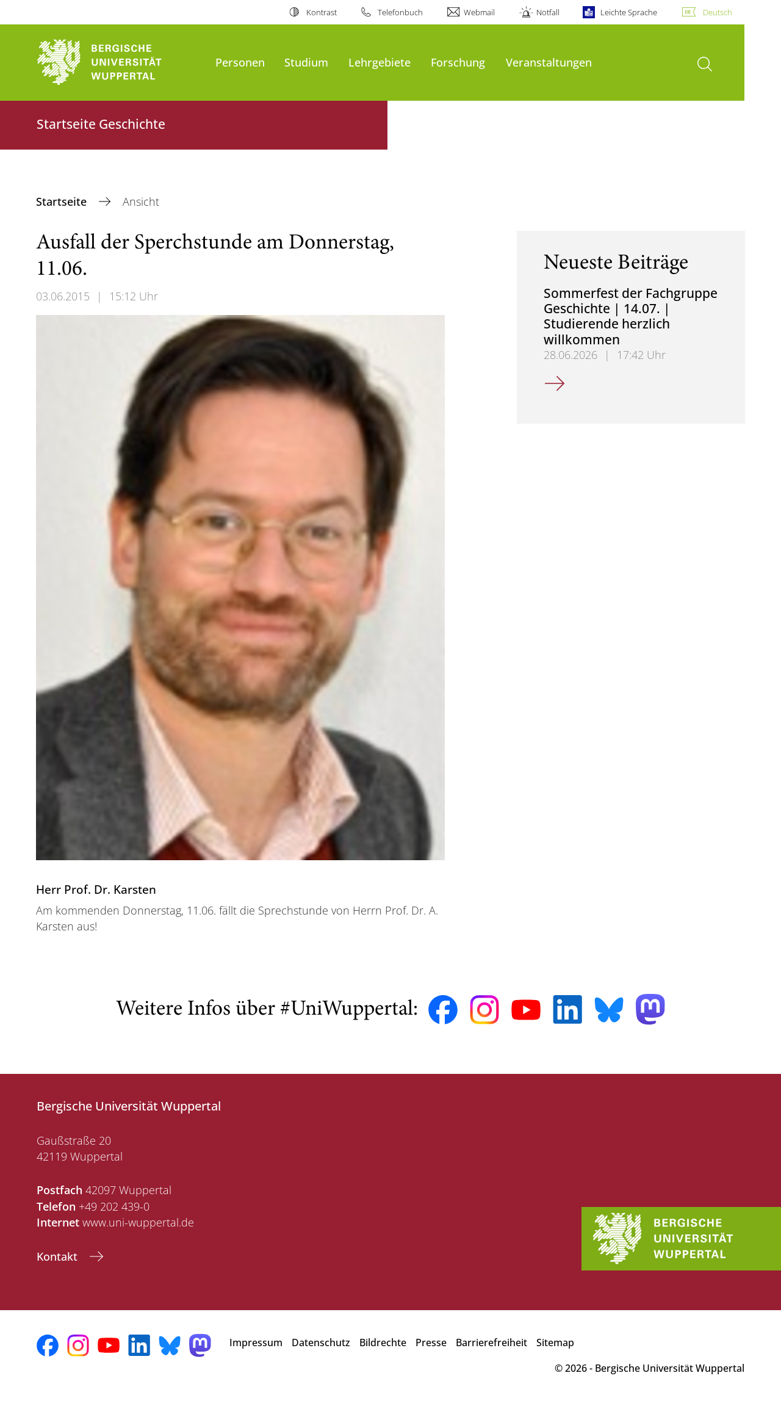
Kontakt (59, 1256)
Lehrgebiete (379, 62)
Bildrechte (382, 1342)
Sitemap (555, 1342)
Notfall (548, 12)
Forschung (458, 62)
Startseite (63, 201)
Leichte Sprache (628, 12)
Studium (306, 62)
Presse (431, 1342)
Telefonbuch (400, 12)
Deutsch (717, 12)
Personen (240, 62)
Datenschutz (321, 1342)
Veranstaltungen (549, 62)
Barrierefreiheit (491, 1342)
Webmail (479, 12)
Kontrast (321, 12)
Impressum (256, 1342)
